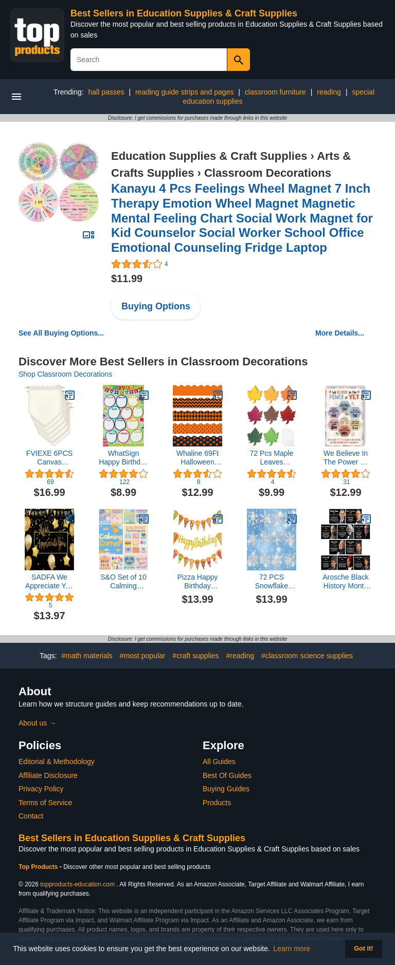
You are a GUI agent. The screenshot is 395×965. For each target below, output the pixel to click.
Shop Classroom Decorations (65, 374)
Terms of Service (45, 803)
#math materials (87, 656)
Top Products (39, 866)
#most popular (143, 656)
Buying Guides (226, 789)
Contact (31, 816)
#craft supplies (195, 656)
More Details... (339, 333)
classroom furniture (275, 92)
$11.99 (126, 278)
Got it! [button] (363, 948)
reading (329, 92)
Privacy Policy (41, 789)
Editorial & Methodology (57, 761)
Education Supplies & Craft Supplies (209, 156)
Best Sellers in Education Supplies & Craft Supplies (183, 13)
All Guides (219, 761)
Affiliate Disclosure (48, 775)
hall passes (106, 92)
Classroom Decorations (267, 172)
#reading (240, 656)
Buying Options (155, 306)
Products (217, 803)
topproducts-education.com (77, 884)
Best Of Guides (227, 775)
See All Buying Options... (61, 333)
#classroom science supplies (307, 656)
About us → (37, 723)
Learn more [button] (292, 948)
